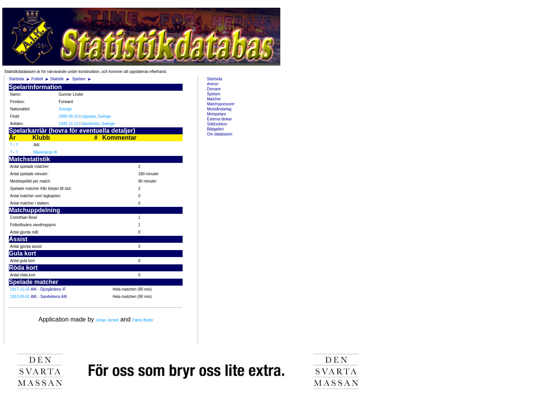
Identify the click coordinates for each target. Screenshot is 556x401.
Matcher (214, 99)
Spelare (79, 79)
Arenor (213, 84)
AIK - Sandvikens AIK (49, 296)
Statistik (57, 79)
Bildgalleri (215, 129)
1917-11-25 (20, 289)
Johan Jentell (107, 320)
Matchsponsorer (221, 104)
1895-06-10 (68, 116)
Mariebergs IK (46, 152)
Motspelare (216, 114)
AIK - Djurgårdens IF (48, 289)
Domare (214, 89)
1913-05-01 (20, 296)
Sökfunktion (217, 124)
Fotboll (37, 79)
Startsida (16, 79)
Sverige (65, 109)
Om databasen (219, 134)
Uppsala (88, 116)
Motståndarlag (219, 109)
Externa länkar (219, 119)
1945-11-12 (68, 124)
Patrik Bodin (142, 320)
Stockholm (90, 124)
